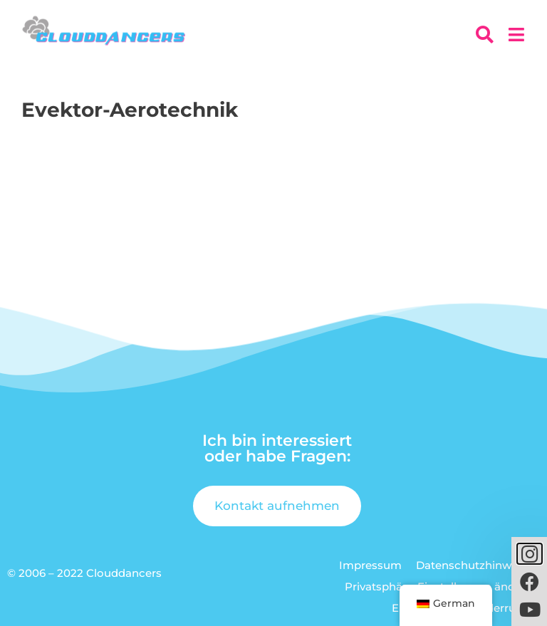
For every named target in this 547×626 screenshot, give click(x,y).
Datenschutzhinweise (474, 565)
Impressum (370, 565)
